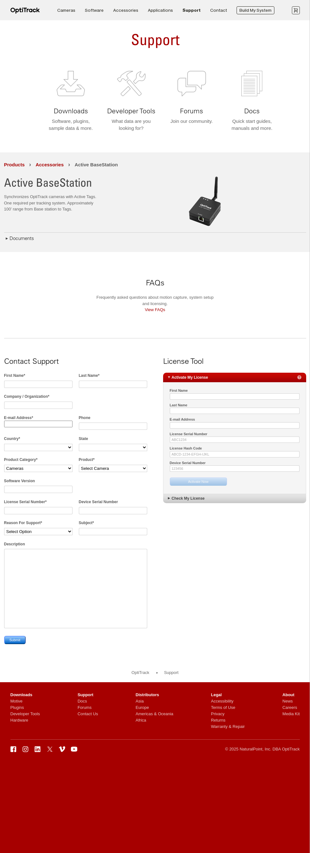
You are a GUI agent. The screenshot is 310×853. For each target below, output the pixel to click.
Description (14, 544)
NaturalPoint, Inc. (256, 749)
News (287, 701)
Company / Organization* (27, 396)
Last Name (179, 405)
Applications (160, 10)
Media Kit (291, 713)
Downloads (21, 694)
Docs (82, 701)
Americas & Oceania (155, 713)
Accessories (125, 10)
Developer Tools (25, 713)
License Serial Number (189, 434)
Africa (141, 720)
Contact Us (88, 713)
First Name (179, 390)
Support (192, 10)
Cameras (66, 10)
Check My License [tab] (185, 498)
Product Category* (21, 459)
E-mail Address (182, 419)
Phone (85, 418)
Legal (216, 694)
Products (14, 164)
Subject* (86, 523)
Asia (140, 701)
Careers (289, 707)
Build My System (255, 10)
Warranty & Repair (228, 726)
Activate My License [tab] (233, 377)
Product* (87, 459)
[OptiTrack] (25, 12)
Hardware (19, 720)
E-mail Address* (18, 418)
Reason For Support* (23, 523)
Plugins (17, 707)
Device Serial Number (98, 502)
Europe (142, 707)
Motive (16, 701)
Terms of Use (223, 707)
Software (94, 10)
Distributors (147, 694)
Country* (12, 438)
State (83, 438)
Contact (218, 10)
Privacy (217, 713)
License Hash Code (186, 448)
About (288, 694)
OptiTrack (140, 672)
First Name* (14, 375)
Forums (85, 707)
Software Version (19, 481)
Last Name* (89, 375)
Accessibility (222, 701)
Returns (218, 720)
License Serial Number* (25, 502)
